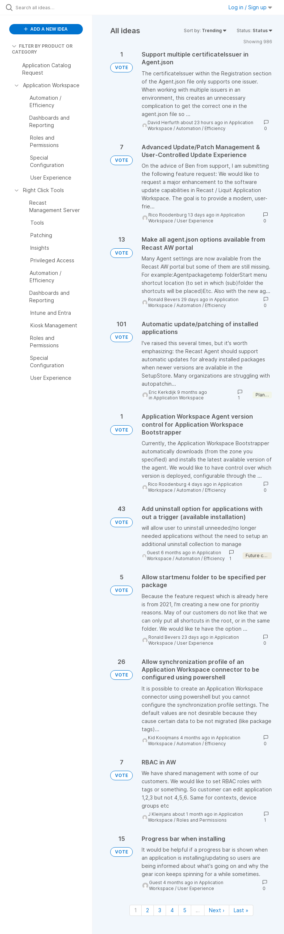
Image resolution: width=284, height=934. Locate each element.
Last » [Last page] (241, 910)
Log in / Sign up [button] (250, 7)
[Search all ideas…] (50, 7)
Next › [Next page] (216, 910)
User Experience (195, 221)
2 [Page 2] (147, 910)
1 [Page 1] (135, 910)
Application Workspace (178, 397)
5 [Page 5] (184, 910)
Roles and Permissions (201, 820)
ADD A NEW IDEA (46, 29)
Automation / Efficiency (201, 128)
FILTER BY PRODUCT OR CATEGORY (42, 49)
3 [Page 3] (159, 910)
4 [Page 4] (172, 910)
